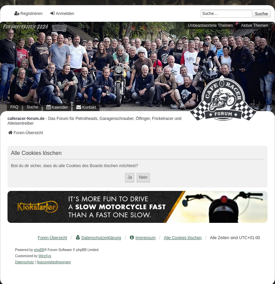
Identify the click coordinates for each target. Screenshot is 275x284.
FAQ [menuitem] (14, 107)
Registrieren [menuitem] (28, 13)
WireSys (45, 256)
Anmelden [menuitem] (62, 13)
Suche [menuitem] (32, 107)
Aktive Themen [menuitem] (254, 25)
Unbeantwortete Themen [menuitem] (210, 25)
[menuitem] (57, 107)
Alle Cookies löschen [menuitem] (183, 237)
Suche (261, 14)
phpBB (39, 250)
